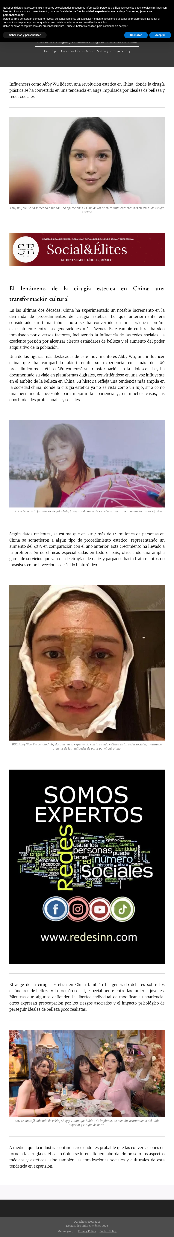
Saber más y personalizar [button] (25, 35)
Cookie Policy (108, 1231)
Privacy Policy (87, 1231)
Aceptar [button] (160, 35)
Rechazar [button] (136, 35)
